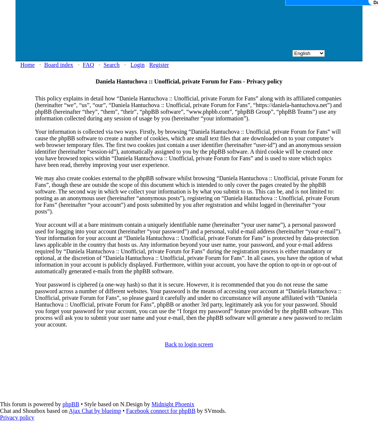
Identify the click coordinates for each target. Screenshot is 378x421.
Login (138, 65)
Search (111, 65)
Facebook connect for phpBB (161, 411)
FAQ (88, 65)
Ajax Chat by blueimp (95, 411)
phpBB (70, 404)
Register (159, 65)
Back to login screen (189, 344)
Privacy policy (17, 417)
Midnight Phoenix (172, 404)
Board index (58, 65)
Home (27, 65)
